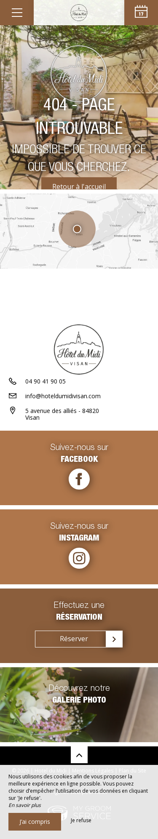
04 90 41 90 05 (45, 381)
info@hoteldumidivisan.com (63, 396)
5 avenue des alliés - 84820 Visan (62, 414)
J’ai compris (34, 822)
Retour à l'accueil (79, 186)
